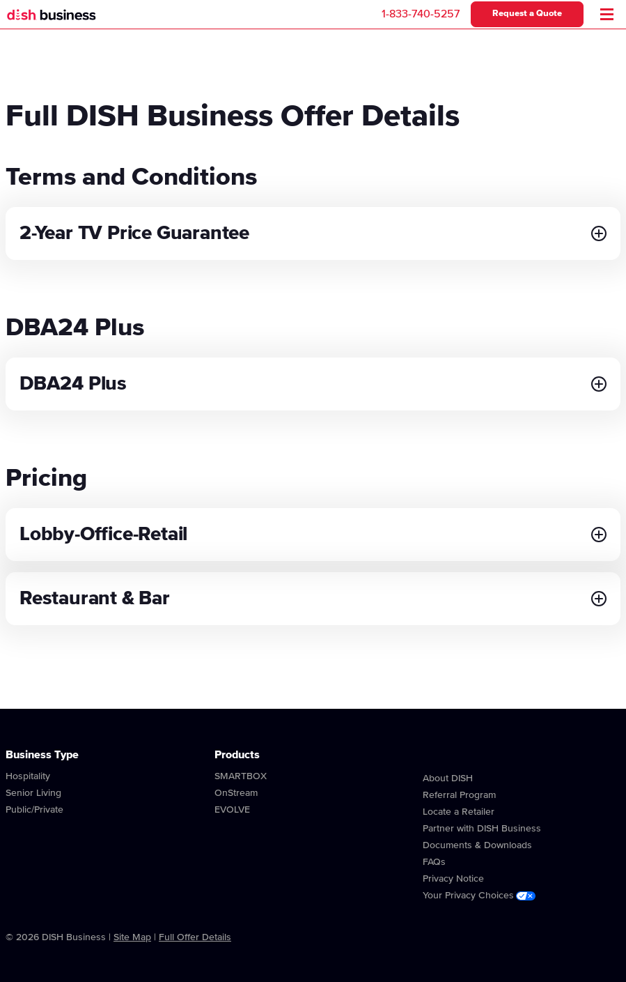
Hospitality (28, 776)
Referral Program (459, 795)
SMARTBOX (240, 776)
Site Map (132, 937)
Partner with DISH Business (482, 829)
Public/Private (34, 810)
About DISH (448, 778)
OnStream (236, 793)
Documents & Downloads (477, 845)
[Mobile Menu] (606, 14)
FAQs (434, 862)
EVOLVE (232, 810)
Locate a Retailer (458, 812)
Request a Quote (527, 13)
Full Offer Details (195, 937)
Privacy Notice (453, 879)
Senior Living (33, 793)
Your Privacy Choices (479, 895)
